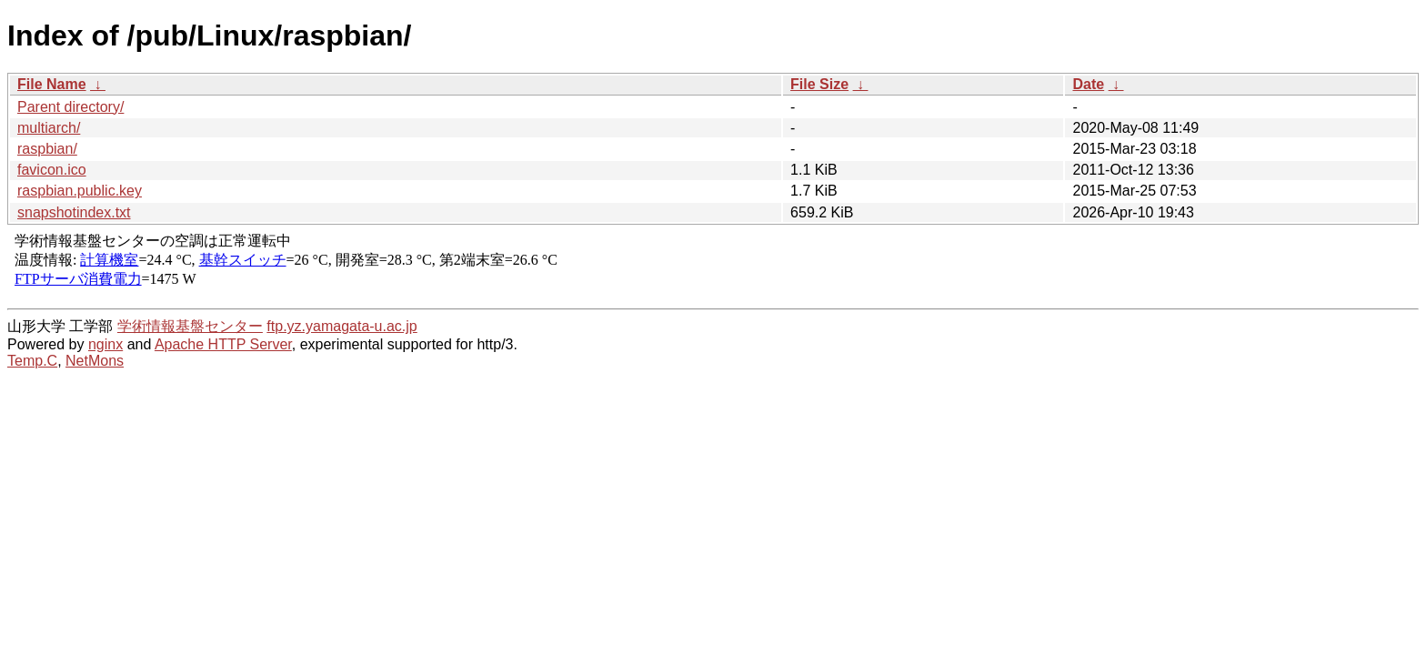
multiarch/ (48, 128)
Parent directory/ (70, 107)
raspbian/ (47, 148)
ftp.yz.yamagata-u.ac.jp (341, 326)
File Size (819, 84)
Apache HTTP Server (223, 344)
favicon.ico (51, 169)
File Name (51, 84)
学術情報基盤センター (190, 326)
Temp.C (32, 360)
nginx (105, 344)
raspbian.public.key (79, 190)
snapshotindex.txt (74, 212)
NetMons (94, 360)
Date (1088, 84)
